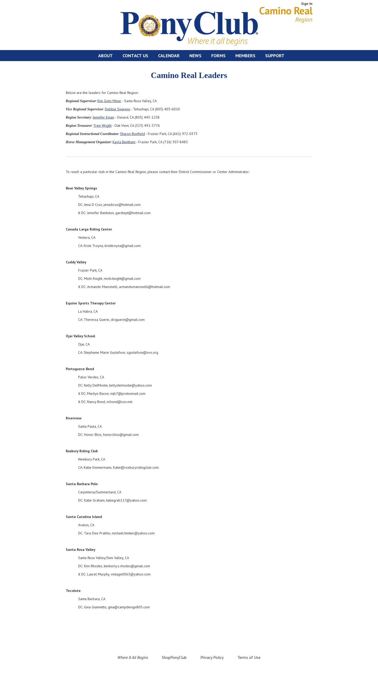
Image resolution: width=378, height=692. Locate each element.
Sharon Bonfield (132, 133)
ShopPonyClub (174, 657)
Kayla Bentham (124, 142)
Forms (218, 56)
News (195, 56)
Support (274, 56)
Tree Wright (102, 125)
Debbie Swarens (117, 109)
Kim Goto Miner (109, 101)
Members (245, 56)
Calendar (169, 56)
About (105, 56)
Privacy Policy (212, 657)
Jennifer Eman (103, 117)
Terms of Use (249, 657)
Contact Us (135, 56)
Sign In (306, 3)
